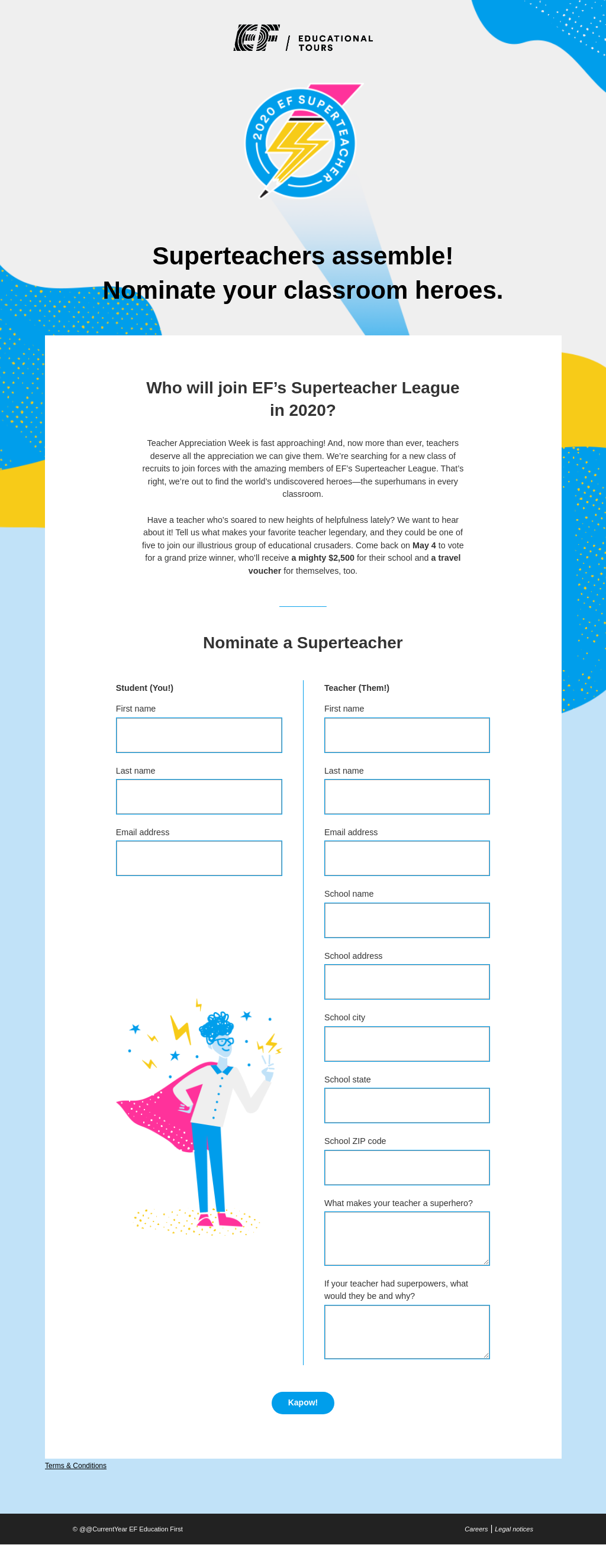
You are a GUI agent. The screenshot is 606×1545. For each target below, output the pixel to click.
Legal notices (514, 1529)
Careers (476, 1529)
